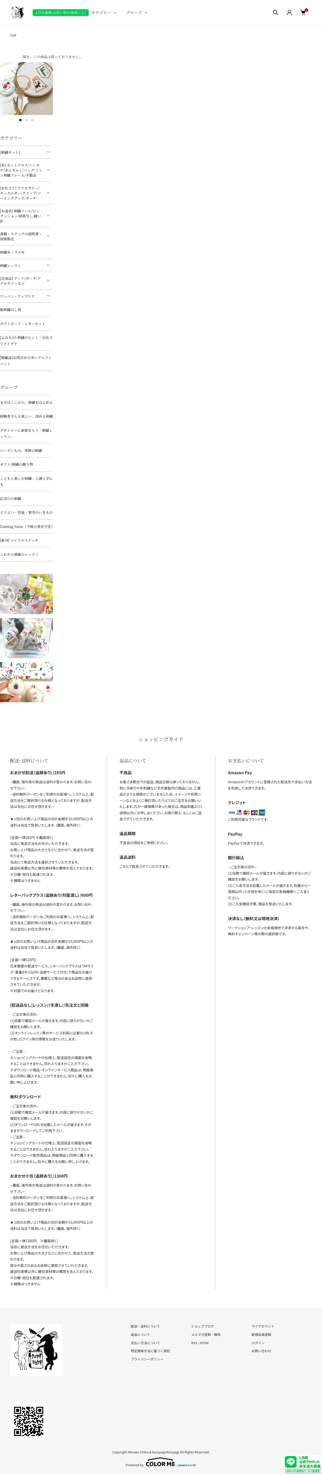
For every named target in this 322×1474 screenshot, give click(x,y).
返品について (140, 1334)
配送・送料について (145, 1326)
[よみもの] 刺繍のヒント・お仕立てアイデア (26, 340)
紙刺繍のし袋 (10, 309)
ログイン (258, 1342)
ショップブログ (202, 1326)
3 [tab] (32, 120)
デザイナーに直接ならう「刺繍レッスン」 (26, 433)
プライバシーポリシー (147, 1359)
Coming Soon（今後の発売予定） (26, 526)
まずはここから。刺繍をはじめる (26, 402)
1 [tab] (20, 120)
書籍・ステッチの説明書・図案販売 (21, 236)
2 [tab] (26, 120)
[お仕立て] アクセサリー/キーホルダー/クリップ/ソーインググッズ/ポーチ (20, 193)
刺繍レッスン (10, 265)
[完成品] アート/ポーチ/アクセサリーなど (20, 281)
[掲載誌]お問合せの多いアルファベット (26, 360)
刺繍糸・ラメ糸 (12, 252)
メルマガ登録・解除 (206, 1334)
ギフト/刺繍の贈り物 (16, 464)
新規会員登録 (261, 1334)
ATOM (204, 1342)
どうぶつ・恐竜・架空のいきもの (26, 512)
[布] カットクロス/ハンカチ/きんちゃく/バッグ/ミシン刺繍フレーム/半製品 (21, 170)
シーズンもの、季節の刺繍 (21, 450)
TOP (13, 35)
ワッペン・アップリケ (17, 296)
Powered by (161, 1461)
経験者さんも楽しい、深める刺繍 (26, 416)
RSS (194, 1342)
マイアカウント (263, 1326)
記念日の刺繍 (10, 498)
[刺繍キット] (10, 152)
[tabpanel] (26, 88)
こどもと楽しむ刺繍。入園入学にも (26, 481)
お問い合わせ (261, 1350)
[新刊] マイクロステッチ (19, 540)
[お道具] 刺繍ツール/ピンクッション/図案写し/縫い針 (20, 215)
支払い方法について (145, 1342)
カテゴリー (101, 12)
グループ (134, 12)
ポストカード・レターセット (23, 323)
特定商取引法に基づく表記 (150, 1350)
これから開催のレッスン (19, 554)
